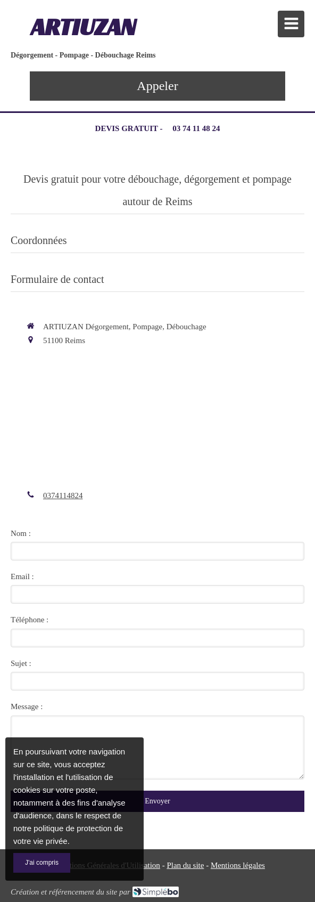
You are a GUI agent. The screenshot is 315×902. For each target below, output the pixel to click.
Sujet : (21, 663)
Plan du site (185, 865)
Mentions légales (238, 865)
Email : (22, 576)
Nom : (21, 533)
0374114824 (62, 495)
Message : (27, 706)
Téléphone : (29, 619)
